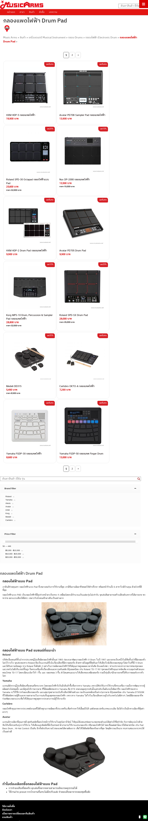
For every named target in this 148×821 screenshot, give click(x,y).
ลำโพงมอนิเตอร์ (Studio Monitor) (17, 793)
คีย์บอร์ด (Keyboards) (12, 777)
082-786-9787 (35, 729)
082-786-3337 (35, 703)
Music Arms (10, 37)
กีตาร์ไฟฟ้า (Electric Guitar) (14, 770)
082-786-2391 (41, 739)
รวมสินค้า (7, 653)
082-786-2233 (45, 732)
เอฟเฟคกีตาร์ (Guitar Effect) (15, 783)
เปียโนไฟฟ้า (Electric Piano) (15, 780)
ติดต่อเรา (7, 645)
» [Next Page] (78, 54)
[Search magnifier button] (139, 315)
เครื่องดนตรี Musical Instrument (47, 37)
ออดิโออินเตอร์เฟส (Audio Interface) (19, 790)
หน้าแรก (11, 12)
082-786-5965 (41, 736)
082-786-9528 (28, 726)
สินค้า (32, 12)
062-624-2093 (37, 696)
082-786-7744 (40, 713)
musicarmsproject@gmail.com (23, 765)
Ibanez (5, 803)
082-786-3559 (35, 699)
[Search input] (132, 6)
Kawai (5, 806)
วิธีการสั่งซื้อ (8, 642)
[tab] (70, 324)
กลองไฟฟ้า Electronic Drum (101, 37)
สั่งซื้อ (42, 12)
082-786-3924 (27, 723)
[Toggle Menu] (143, 4)
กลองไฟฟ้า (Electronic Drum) (15, 787)
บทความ (53, 12)
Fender (5, 796)
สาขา (22, 12)
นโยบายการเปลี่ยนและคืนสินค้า (18, 649)
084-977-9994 (35, 709)
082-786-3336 (33, 716)
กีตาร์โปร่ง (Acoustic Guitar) (15, 774)
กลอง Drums (75, 37)
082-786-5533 (35, 706)
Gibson (5, 800)
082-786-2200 (42, 719)
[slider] (3, 377)
